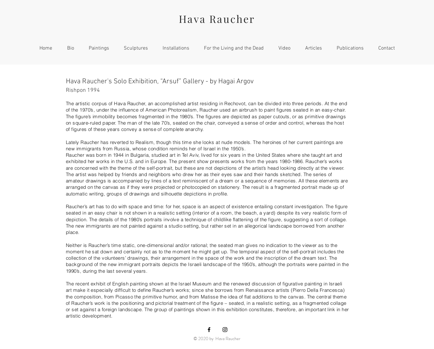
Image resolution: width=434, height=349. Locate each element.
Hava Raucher (217, 18)
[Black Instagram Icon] (225, 329)
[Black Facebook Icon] (209, 329)
